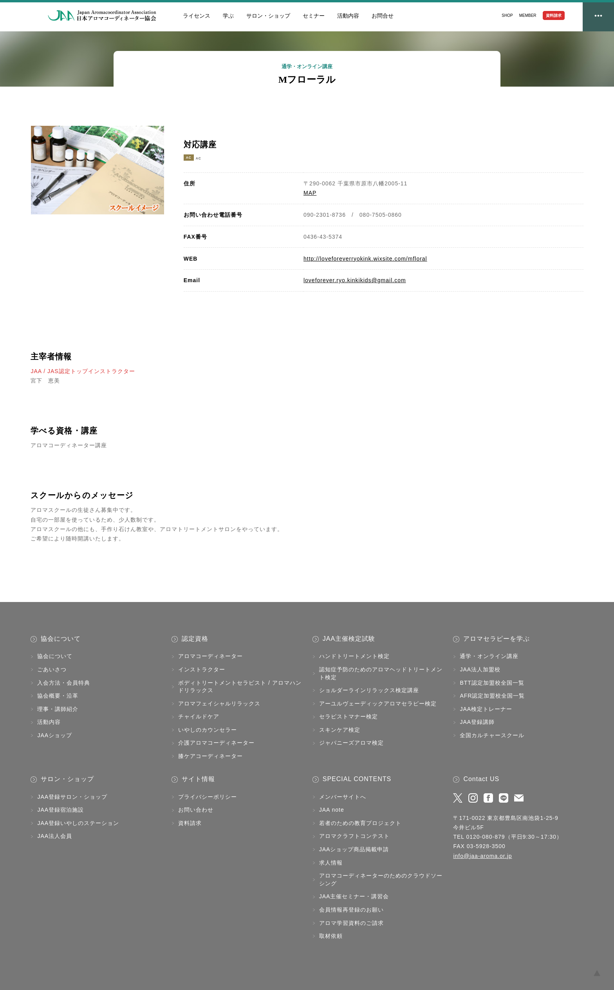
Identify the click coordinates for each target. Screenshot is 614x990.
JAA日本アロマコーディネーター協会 (102, 15)
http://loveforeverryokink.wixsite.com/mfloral (365, 259)
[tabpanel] (97, 170)
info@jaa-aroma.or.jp (482, 856)
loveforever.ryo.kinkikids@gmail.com (354, 280)
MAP (309, 193)
